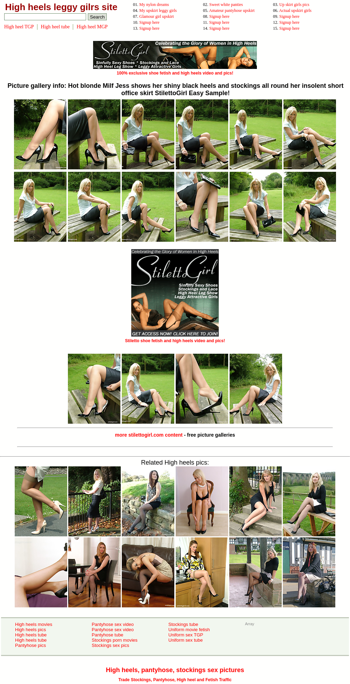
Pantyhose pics (30, 645)
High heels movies (33, 624)
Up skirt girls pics (294, 4)
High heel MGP (92, 26)
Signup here (219, 16)
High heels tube (31, 634)
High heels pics (30, 629)
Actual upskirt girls (295, 10)
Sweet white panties (226, 4)
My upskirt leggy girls (158, 10)
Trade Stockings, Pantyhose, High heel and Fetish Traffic (174, 679)
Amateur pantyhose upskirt (231, 10)
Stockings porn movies (115, 640)
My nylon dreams (154, 4)
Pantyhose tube (107, 634)
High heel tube (55, 26)
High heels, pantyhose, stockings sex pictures (175, 670)
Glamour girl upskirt (156, 16)
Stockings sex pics (110, 645)
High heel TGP (19, 26)
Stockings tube (183, 624)
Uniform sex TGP (185, 634)
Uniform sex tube (185, 640)
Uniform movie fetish (189, 629)
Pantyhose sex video (113, 624)
